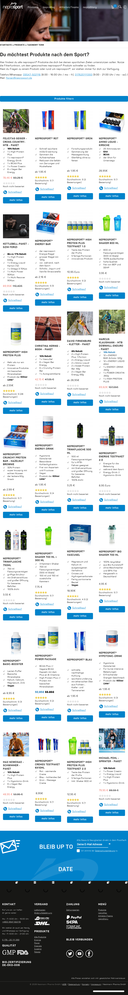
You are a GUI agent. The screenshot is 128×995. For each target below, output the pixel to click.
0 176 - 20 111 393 (10, 940)
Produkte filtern (64, 99)
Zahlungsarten (72, 910)
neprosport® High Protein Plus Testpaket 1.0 (79, 243)
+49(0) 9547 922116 (11, 922)
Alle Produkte (40, 937)
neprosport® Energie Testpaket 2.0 (111, 456)
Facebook (89, 953)
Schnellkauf (15, 192)
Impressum (96, 984)
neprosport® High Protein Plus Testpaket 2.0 (79, 765)
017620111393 (83, 75)
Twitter (70, 953)
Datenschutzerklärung (105, 851)
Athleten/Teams (69, 7)
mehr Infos (16, 200)
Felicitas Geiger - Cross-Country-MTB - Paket (15, 142)
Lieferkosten (39, 910)
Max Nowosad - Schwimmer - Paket (13, 765)
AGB (64, 984)
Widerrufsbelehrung (43, 913)
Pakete (37, 952)
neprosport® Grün (80, 139)
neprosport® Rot (46, 139)
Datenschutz (74, 984)
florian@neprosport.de (19, 78)
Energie (37, 940)
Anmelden (125, 7)
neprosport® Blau (79, 660)
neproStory (90, 7)
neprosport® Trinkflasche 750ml (12, 562)
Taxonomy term (35, 45)
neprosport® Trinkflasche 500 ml (79, 449)
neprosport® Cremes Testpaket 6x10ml (47, 764)
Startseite (6, 45)
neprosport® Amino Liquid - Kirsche (108, 142)
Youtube (79, 953)
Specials (38, 946)
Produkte (33, 7)
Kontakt (85, 984)
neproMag (49, 7)
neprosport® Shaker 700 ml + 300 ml (46, 557)
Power (37, 943)
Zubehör (38, 949)
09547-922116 (32, 75)
